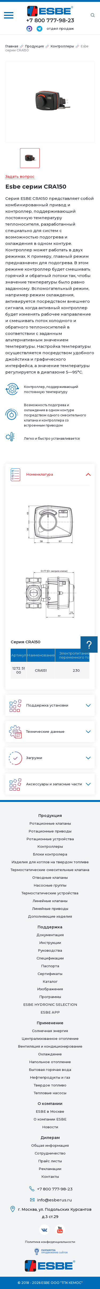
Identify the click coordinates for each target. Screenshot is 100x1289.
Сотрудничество (50, 1153)
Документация (50, 935)
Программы (50, 997)
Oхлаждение (50, 1054)
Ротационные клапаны (50, 823)
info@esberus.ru (54, 1199)
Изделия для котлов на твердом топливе (50, 862)
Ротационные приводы (50, 831)
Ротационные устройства (50, 839)
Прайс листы (50, 1161)
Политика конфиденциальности (50, 1242)
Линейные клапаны (50, 901)
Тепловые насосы (50, 1093)
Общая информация (50, 1145)
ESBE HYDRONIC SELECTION (50, 1004)
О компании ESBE (50, 1119)
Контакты (50, 1176)
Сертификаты (50, 974)
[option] (50, 102)
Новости (50, 1127)
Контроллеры (62, 46)
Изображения (50, 989)
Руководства (50, 950)
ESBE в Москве (50, 1111)
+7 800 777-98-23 (55, 1188)
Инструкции (50, 942)
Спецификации (50, 958)
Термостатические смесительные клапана (50, 870)
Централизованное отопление (50, 1038)
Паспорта (50, 966)
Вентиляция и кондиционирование (50, 1046)
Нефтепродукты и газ (50, 1077)
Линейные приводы (50, 908)
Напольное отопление (50, 1062)
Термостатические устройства (50, 893)
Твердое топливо (50, 1085)
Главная (11, 46)
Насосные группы (50, 885)
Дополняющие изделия (50, 916)
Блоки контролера (50, 854)
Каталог (50, 981)
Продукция (34, 46)
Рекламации (50, 1169)
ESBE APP (50, 1012)
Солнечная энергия (50, 1031)
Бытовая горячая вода (50, 1069)
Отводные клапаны (50, 877)
